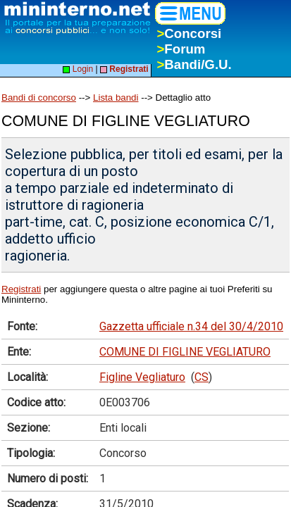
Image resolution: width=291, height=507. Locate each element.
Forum (180, 49)
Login (78, 69)
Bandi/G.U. (193, 64)
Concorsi (188, 33)
